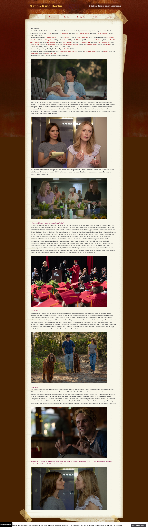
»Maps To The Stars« (95, 40)
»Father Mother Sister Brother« (67, 51)
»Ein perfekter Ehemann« (70, 44)
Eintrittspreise (81, 17)
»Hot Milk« (66, 49)
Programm (52, 17)
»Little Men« (34, 53)
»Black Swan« (51, 37)
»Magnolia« (52, 44)
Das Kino (66, 17)
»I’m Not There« (63, 33)
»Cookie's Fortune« (91, 44)
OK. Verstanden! (138, 525)
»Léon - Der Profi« (82, 37)
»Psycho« (107, 44)
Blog (38, 17)
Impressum (109, 17)
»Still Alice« (78, 40)
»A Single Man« (50, 42)
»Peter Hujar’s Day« (90, 51)
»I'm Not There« (67, 42)
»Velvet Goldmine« (102, 33)
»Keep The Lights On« (52, 53)
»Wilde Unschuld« (85, 42)
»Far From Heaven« (104, 42)
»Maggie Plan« (49, 40)
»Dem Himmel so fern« (83, 33)
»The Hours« (37, 44)
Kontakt (95, 17)
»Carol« (49, 33)
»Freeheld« (64, 40)
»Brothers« (66, 37)
